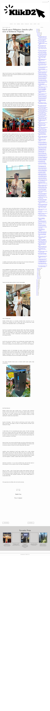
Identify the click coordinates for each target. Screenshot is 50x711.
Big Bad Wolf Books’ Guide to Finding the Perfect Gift (42, 118)
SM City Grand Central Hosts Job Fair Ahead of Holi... (42, 155)
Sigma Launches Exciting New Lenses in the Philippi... (42, 108)
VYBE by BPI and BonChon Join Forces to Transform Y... (42, 164)
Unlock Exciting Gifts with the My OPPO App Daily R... (42, 112)
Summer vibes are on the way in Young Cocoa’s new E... (42, 48)
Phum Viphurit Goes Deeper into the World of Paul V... (42, 200)
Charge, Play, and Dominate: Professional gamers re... (42, 132)
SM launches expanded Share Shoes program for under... (42, 204)
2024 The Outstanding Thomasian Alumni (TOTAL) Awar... (42, 202)
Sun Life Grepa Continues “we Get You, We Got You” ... (42, 216)
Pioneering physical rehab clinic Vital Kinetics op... (42, 166)
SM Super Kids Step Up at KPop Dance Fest (42, 151)
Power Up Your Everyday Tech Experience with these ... (42, 76)
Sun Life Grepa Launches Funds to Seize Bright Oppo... (42, 57)
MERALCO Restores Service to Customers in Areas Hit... (42, 65)
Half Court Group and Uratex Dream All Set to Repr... (42, 168)
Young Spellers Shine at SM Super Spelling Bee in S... (42, 242)
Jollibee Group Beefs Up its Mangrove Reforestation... (42, 247)
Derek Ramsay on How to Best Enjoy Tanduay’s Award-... (42, 125)
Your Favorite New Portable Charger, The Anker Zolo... (42, 130)
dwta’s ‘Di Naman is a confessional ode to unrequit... (41, 230)
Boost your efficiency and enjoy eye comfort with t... (42, 153)
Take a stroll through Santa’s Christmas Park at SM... (42, 78)
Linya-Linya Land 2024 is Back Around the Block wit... (42, 67)
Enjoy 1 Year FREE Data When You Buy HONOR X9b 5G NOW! (42, 137)
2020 (37, 283)
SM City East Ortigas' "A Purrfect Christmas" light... (42, 41)
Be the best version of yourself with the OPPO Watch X (42, 92)
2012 (37, 293)
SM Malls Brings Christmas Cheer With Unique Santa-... (42, 60)
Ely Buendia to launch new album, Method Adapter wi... (42, 207)
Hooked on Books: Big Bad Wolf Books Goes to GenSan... (42, 237)
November (39, 34)
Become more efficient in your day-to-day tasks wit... (42, 142)
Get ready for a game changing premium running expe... (42, 43)
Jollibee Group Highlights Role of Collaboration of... (42, 240)
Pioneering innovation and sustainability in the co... (42, 149)
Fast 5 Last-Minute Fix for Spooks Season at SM (42, 46)
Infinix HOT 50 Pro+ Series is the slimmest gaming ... (42, 39)
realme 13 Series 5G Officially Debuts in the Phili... (42, 82)
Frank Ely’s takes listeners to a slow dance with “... (42, 116)
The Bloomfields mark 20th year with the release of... (42, 176)
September (39, 268)
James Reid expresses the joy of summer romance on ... (42, 110)
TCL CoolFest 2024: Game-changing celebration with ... (42, 145)
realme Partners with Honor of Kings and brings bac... (42, 98)
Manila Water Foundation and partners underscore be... (42, 72)
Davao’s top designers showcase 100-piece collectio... (41, 219)
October (38, 35)
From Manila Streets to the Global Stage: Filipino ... (42, 62)
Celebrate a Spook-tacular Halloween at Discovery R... (42, 74)
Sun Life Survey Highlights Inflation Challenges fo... (42, 89)
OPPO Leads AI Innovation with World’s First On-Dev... (42, 80)
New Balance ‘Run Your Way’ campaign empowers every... (42, 120)
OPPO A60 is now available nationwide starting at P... (42, 159)
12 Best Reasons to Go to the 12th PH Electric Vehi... (42, 87)
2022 (37, 281)
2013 (37, 292)
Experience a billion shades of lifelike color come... (42, 213)
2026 (37, 29)
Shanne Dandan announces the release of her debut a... (42, 254)
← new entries (5, 522)
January (38, 278)
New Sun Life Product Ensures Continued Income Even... (42, 70)
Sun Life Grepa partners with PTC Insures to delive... (42, 266)
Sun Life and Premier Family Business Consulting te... (42, 96)
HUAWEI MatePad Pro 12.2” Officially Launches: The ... (42, 196)
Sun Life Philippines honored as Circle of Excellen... (42, 180)
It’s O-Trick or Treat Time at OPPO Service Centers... (42, 51)
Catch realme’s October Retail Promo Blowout (42, 172)
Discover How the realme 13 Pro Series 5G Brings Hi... (42, 194)
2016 (37, 288)
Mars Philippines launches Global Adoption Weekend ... (42, 103)
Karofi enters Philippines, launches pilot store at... (42, 225)
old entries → (30, 522)
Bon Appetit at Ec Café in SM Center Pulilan (42, 198)
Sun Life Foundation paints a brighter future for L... (42, 94)
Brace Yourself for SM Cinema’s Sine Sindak (41, 161)
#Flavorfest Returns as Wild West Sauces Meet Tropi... (42, 187)
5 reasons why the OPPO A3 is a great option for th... (42, 259)
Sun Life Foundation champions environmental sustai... (42, 85)
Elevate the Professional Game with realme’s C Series (42, 244)
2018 (37, 286)
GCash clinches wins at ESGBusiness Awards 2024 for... (42, 183)
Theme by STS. (27, 554)
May (37, 273)
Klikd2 (21, 554)
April (38, 274)
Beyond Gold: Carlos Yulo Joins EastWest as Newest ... (42, 264)
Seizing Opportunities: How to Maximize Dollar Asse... (42, 37)
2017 (37, 287)
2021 (37, 282)
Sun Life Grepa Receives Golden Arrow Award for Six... (42, 134)
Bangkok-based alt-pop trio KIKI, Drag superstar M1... (42, 174)
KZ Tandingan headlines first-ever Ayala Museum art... (42, 261)
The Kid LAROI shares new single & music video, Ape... (42, 178)
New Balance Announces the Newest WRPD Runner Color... (42, 257)
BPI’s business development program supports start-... (42, 55)
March (38, 275)
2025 (37, 30)
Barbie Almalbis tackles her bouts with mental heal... (42, 232)
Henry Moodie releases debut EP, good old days (42, 251)
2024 (37, 31)
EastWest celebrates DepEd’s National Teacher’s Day (42, 185)
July (38, 270)
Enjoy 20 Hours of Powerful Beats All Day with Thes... (42, 147)
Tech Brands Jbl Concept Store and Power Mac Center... (42, 140)
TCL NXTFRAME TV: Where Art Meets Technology (42, 114)
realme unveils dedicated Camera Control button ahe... (42, 235)
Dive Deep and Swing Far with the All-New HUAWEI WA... (42, 157)
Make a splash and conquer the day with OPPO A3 (42, 106)
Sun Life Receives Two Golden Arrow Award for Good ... (42, 249)
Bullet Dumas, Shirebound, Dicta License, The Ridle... (42, 53)
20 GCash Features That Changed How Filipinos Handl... (42, 101)
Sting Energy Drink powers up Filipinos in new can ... (42, 123)
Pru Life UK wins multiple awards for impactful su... (42, 189)
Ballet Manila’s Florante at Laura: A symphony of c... (42, 221)
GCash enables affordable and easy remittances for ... (42, 128)
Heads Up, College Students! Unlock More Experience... (42, 170)
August (38, 269)
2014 (37, 291)
